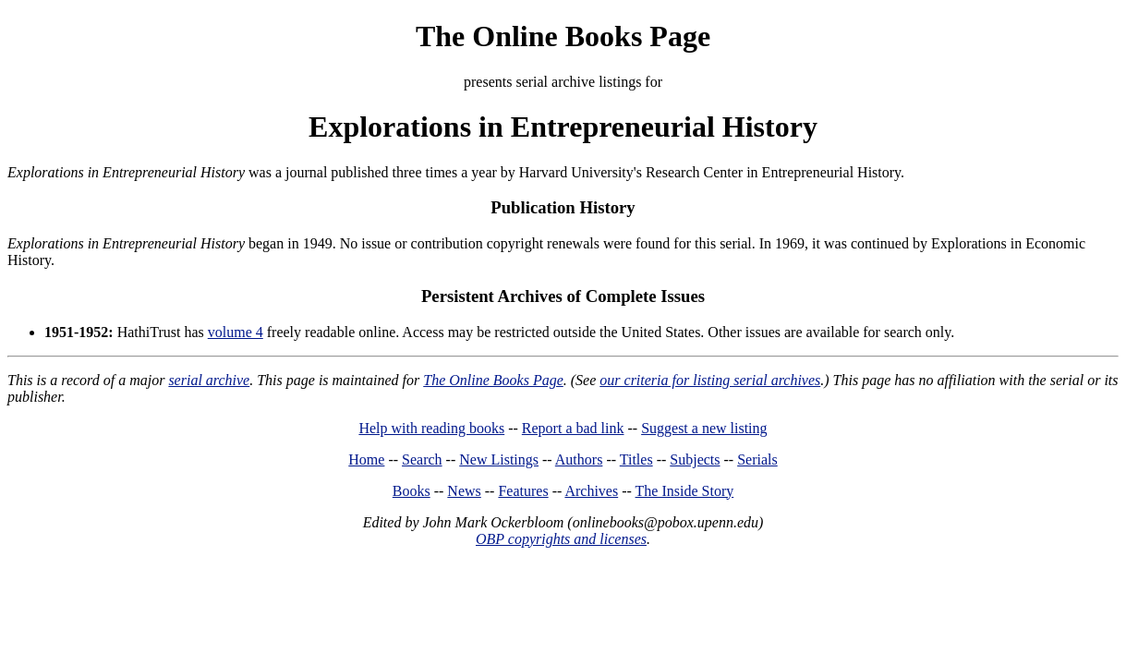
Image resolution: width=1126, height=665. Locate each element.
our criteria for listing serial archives (709, 380)
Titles (636, 459)
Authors (579, 459)
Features (523, 491)
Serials (757, 459)
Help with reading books (431, 428)
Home (366, 459)
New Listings (499, 459)
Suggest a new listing (704, 428)
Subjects (695, 459)
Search (422, 459)
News (463, 491)
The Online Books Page (563, 36)
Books (411, 491)
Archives (591, 491)
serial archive (208, 380)
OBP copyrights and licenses (561, 539)
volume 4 (235, 332)
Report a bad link (573, 428)
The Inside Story (685, 491)
